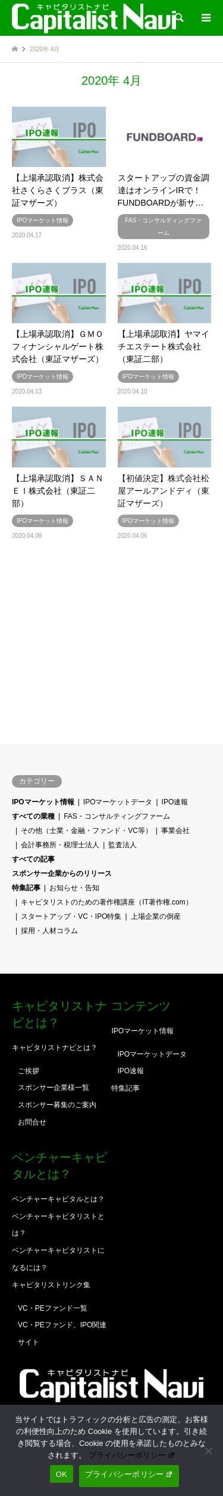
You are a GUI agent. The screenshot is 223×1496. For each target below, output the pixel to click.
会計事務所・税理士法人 (60, 845)
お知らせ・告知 (74, 888)
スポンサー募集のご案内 (57, 1105)
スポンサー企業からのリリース (62, 873)
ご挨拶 (28, 1071)
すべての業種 (33, 816)
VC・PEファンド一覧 (52, 1308)
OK (61, 1474)
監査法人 (122, 845)
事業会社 (175, 830)
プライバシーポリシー (132, 1455)
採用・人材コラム (49, 931)
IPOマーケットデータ (118, 802)
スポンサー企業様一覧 (53, 1087)
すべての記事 (33, 859)
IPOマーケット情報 (43, 802)
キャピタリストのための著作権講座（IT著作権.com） (107, 902)
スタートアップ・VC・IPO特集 (71, 916)
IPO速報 (175, 802)
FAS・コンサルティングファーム (117, 816)
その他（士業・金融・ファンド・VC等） (86, 830)
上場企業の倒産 (156, 916)
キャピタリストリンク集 (51, 1285)
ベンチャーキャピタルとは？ (58, 1199)
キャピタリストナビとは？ (55, 1047)
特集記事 (26, 888)
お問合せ (32, 1122)
